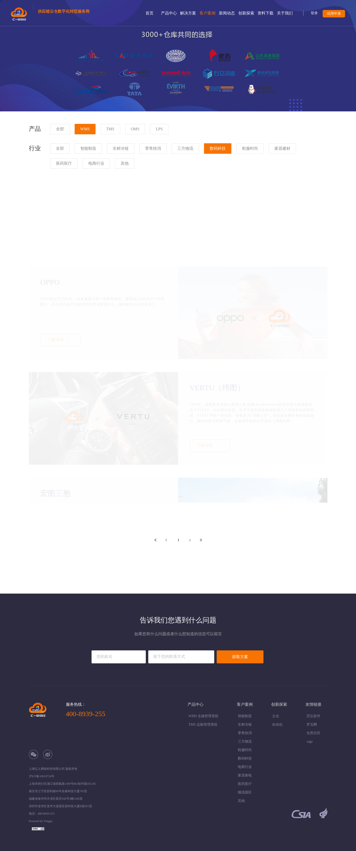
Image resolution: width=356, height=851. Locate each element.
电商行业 (245, 767)
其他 (241, 801)
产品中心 (169, 13)
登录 (314, 13)
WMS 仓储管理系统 (204, 716)
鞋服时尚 (245, 750)
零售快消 (245, 733)
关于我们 (285, 13)
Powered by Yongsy (41, 821)
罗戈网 (311, 724)
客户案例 (207, 13)
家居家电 (245, 775)
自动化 (277, 724)
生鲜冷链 (245, 724)
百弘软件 (313, 716)
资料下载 (265, 13)
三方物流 (245, 741)
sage (309, 741)
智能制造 (245, 716)
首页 (149, 13)
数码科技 (245, 758)
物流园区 (245, 792)
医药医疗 (245, 784)
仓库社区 (313, 733)
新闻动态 (227, 13)
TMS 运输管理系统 (203, 724)
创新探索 (246, 13)
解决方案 (188, 13)
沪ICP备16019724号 (41, 776)
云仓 (275, 716)
